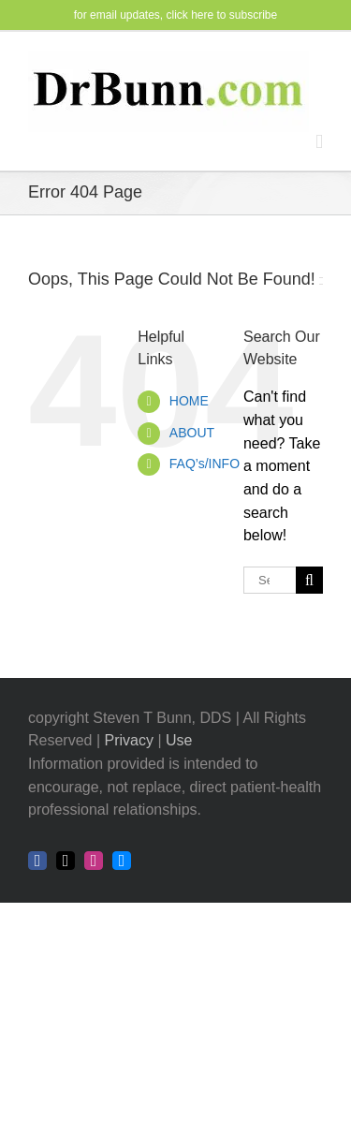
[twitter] (65, 860)
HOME (189, 400)
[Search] (309, 580)
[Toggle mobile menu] (319, 142)
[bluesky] (121, 860)
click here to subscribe (222, 15)
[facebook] (37, 860)
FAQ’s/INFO (204, 463)
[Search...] (269, 580)
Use (179, 740)
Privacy (129, 740)
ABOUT (191, 432)
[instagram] (93, 860)
